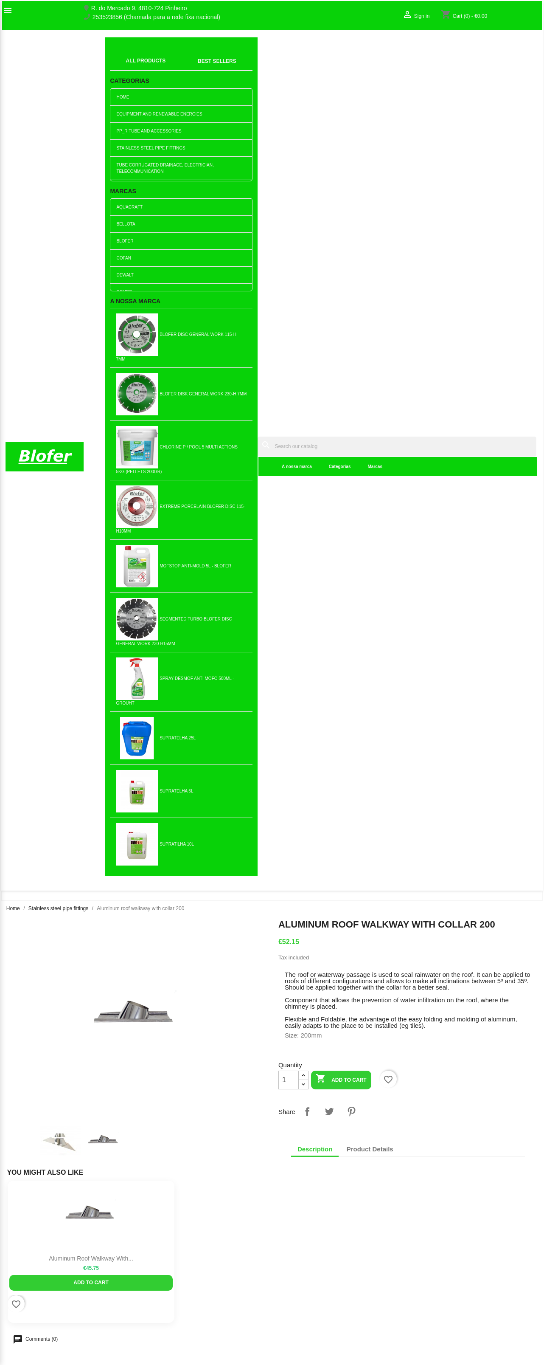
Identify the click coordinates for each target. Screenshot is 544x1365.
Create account (435, 1271)
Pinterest (351, 313)
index (117, 57)
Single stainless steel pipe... (228, 1005)
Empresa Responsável (172, 1298)
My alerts (427, 1280)
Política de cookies (167, 1334)
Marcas (246, 67)
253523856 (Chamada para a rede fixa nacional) (156, 17)
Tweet (329, 313)
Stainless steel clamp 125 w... (404, 868)
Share (307, 313)
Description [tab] (315, 351)
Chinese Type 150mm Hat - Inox (404, 1006)
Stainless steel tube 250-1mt (227, 867)
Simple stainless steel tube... (316, 1005)
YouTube (52, 1147)
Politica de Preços (166, 1307)
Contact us (20, 1271)
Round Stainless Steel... (139, 867)
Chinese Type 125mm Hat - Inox (404, 729)
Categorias (211, 67)
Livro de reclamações (170, 1289)
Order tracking (433, 1253)
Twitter (33, 1147)
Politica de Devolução (170, 1325)
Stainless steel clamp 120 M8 (316, 729)
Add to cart (341, 281)
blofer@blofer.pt (325, 1291)
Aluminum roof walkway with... (91, 460)
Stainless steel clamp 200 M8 (51, 729)
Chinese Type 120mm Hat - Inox (228, 729)
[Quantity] (288, 282)
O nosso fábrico (26, 1262)
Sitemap (16, 1280)
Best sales (156, 1262)
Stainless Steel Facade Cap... (139, 1005)
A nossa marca (168, 67)
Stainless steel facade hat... (51, 867)
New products (160, 1253)
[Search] (332, 47)
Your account (442, 1239)
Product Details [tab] (370, 351)
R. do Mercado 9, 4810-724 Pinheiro (139, 8)
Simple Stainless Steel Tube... (492, 867)
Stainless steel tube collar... (493, 729)
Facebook (14, 1147)
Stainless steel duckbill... (316, 867)
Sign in (424, 1262)
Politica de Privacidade (172, 1316)
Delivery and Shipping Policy (179, 1343)
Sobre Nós (20, 1253)
